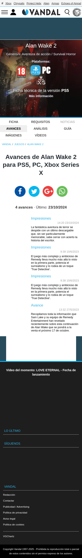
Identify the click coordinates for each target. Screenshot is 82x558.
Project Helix (34, 3)
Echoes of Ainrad (71, 3)
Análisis (40, 128)
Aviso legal (9, 518)
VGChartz (8, 536)
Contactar (8, 500)
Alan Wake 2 (41, 46)
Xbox (8, 3)
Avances (13, 128)
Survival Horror (64, 54)
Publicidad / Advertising (16, 506)
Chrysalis (19, 3)
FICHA (13, 122)
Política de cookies (13, 524)
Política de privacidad (15, 512)
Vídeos (40, 135)
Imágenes (13, 135)
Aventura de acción (36, 54)
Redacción (9, 494)
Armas (55, 3)
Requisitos (40, 122)
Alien (46, 3)
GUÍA (67, 128)
